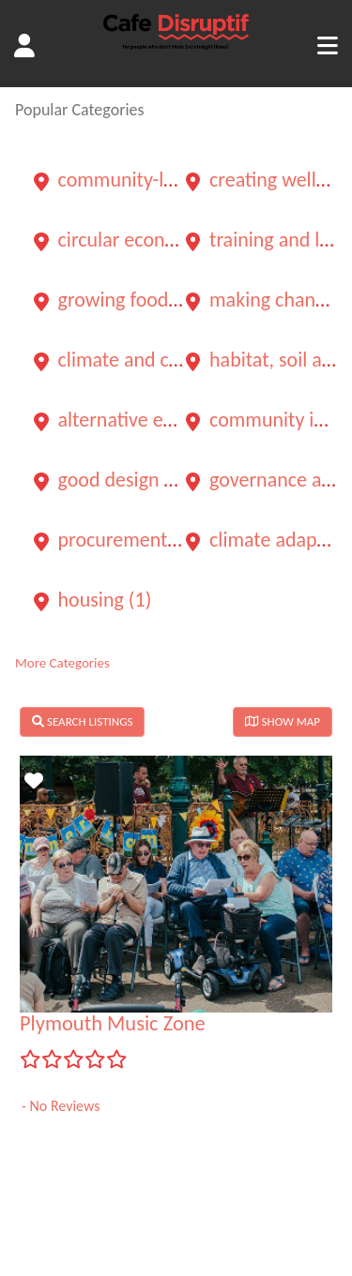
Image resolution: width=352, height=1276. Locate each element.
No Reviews (63, 1106)
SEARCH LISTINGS (82, 721)
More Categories (62, 662)
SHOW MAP (282, 721)
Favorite (35, 787)
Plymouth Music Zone (113, 1023)
